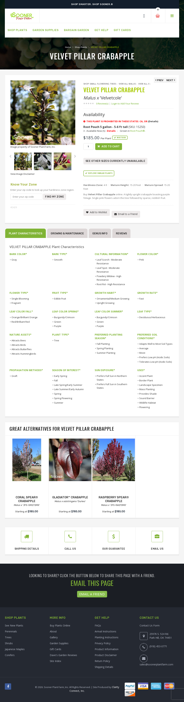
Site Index (55, 661)
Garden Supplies (59, 643)
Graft (14, 376)
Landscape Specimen (151, 385)
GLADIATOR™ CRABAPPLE (70, 497)
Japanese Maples (15, 649)
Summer (58, 402)
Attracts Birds (19, 345)
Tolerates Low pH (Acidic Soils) (155, 361)
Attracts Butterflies (22, 349)
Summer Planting (106, 352)
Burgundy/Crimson (64, 317)
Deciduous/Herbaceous (152, 317)
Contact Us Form (150, 625)
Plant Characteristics (25, 233)
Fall (56, 380)
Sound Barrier (147, 398)
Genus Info (99, 233)
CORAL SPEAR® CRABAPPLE (27, 499)
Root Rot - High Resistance (111, 284)
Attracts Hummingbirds (24, 353)
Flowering (144, 407)
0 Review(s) (103, 103)
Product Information (106, 649)
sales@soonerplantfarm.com (156, 664)
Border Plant (146, 380)
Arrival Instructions (105, 631)
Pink (141, 259)
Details (111, 130)
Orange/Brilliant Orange (25, 317)
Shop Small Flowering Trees (99, 83)
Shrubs (9, 643)
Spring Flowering (63, 398)
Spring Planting (105, 348)
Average (143, 348)
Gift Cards (55, 649)
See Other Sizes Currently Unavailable (115, 161)
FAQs (98, 625)
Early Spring (60, 376)
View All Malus (127, 83)
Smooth (58, 259)
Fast (141, 298)
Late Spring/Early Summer (68, 385)
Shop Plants (81, 47)
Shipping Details (104, 667)
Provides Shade (148, 393)
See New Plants (14, 625)
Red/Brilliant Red (21, 321)
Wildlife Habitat (147, 402)
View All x (144, 83)
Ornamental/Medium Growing (113, 298)
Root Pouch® (137, 130)
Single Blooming (20, 298)
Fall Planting (103, 344)
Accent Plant (146, 376)
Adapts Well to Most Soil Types (155, 344)
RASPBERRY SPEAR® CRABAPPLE (114, 499)
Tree (56, 340)
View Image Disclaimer (22, 174)
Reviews (121, 233)
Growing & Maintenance (67, 233)
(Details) (153, 121)
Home (68, 47)
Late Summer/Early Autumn (69, 389)
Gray (14, 259)
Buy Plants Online (60, 625)
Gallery (54, 637)
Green (57, 321)
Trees (8, 637)
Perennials (11, 631)
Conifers (10, 655)
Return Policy (102, 661)
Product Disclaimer (106, 655)
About (53, 631)
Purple (57, 326)
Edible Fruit (60, 298)
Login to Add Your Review (125, 103)
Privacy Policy (103, 643)
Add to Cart (111, 146)
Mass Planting (147, 389)
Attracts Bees (19, 340)
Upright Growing (105, 303)
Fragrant (16, 303)
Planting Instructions (106, 637)
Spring (57, 393)
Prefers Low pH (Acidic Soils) (154, 357)
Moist (142, 352)
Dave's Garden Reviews (63, 655)
